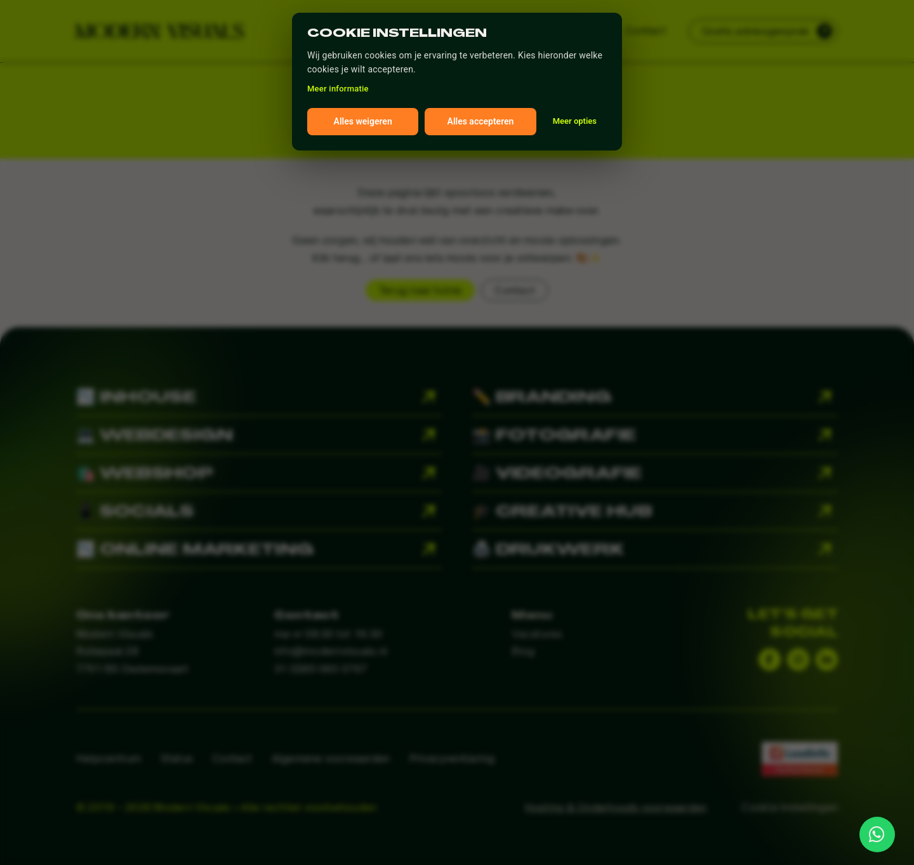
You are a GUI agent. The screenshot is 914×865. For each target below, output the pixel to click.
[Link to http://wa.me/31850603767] (877, 834)
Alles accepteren (480, 121)
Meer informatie (338, 88)
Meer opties (575, 121)
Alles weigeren (363, 121)
